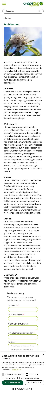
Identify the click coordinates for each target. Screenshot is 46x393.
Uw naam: (13, 305)
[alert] (23, 372)
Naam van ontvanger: (18, 323)
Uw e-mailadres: (16, 314)
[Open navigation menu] (4, 3)
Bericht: (11, 342)
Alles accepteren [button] (12, 383)
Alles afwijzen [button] (34, 383)
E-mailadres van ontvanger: (21, 333)
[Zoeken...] (23, 11)
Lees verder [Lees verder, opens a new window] (16, 370)
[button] (23, 389)
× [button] (43, 354)
